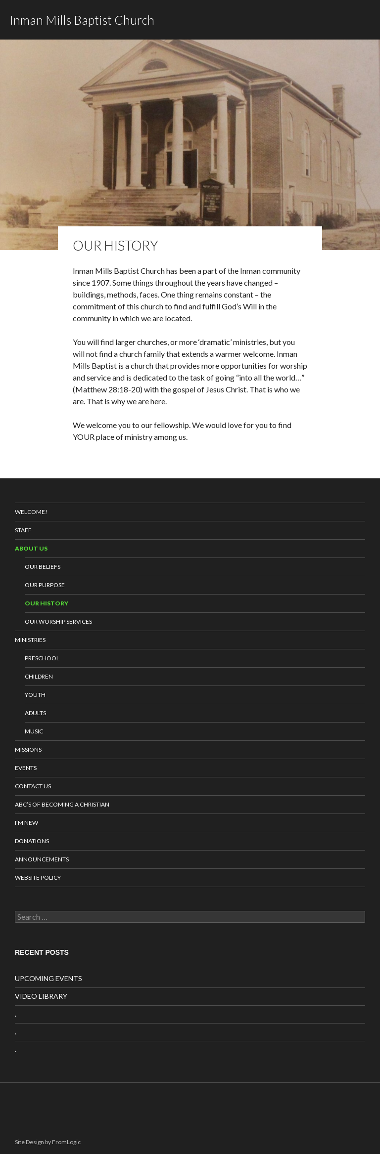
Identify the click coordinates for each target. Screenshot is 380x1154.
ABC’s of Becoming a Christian (62, 804)
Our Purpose (45, 585)
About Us (31, 548)
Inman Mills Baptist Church (82, 19)
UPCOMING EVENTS (48, 978)
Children (39, 676)
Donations (32, 841)
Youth (35, 694)
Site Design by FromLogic (48, 1142)
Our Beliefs (42, 566)
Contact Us (33, 786)
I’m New (26, 822)
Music (34, 731)
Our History (46, 603)
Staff (23, 530)
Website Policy (38, 877)
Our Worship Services (58, 621)
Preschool (42, 658)
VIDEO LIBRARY (41, 996)
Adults (35, 713)
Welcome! (31, 511)
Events (26, 767)
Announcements (42, 859)
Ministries (30, 639)
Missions (28, 749)
